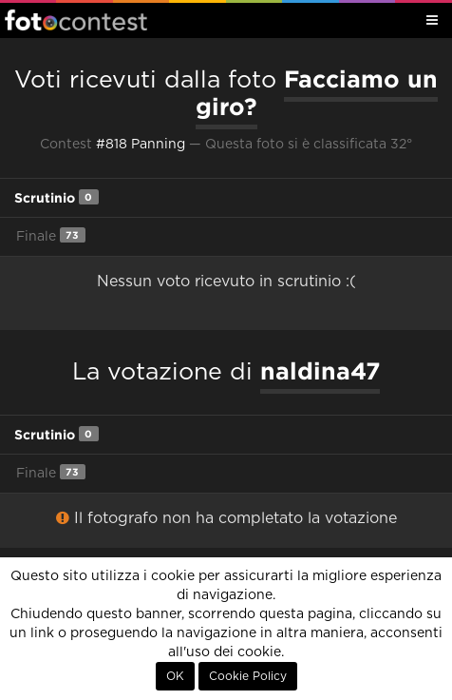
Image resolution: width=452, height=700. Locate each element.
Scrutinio (56, 197)
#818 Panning (140, 144)
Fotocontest (76, 20)
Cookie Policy (248, 676)
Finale (50, 235)
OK (175, 676)
